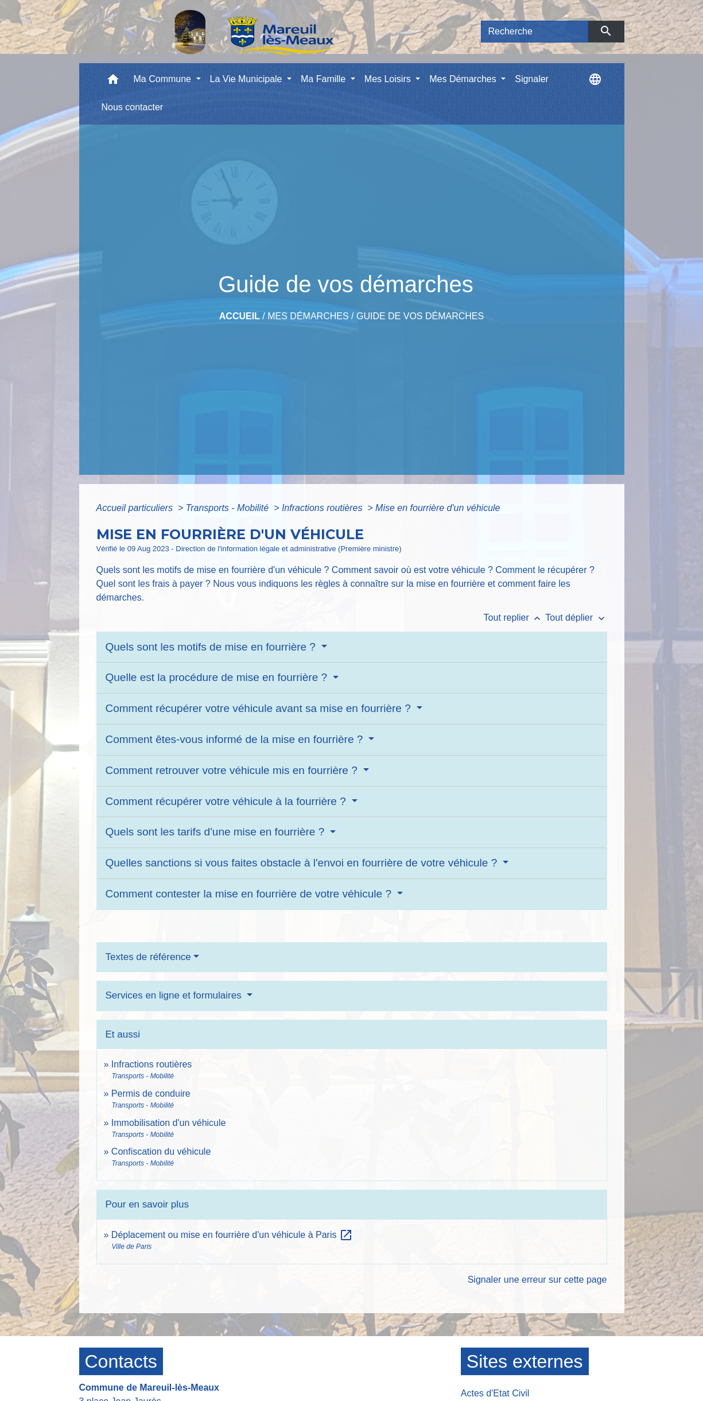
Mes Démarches (307, 316)
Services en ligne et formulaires (175, 995)
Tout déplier (576, 617)
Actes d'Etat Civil (495, 1393)
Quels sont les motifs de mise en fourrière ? (212, 647)
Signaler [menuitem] (532, 79)
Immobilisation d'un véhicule (168, 1123)
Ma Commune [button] (164, 79)
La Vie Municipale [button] (247, 79)
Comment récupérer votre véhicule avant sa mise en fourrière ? (260, 708)
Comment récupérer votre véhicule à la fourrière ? (227, 801)
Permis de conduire (151, 1093)
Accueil (239, 316)
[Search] (535, 31)
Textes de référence (148, 956)
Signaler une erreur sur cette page (537, 1279)
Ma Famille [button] (324, 79)
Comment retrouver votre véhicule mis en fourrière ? (233, 770)
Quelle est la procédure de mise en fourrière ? (218, 677)
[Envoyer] (606, 31)
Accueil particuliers (136, 508)
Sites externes (525, 1361)
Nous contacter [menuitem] (133, 107)
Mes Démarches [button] (464, 79)
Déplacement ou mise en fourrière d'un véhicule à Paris (232, 1235)
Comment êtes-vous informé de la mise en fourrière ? (236, 739)
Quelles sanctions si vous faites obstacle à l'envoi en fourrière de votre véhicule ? (303, 863)
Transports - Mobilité (228, 508)
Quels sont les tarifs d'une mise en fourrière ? (217, 832)
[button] (113, 82)
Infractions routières (323, 508)
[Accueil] (224, 31)
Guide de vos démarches (420, 316)
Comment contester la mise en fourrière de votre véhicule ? (250, 894)
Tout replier (515, 617)
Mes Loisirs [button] (388, 79)
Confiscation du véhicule (161, 1151)
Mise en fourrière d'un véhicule (437, 508)
